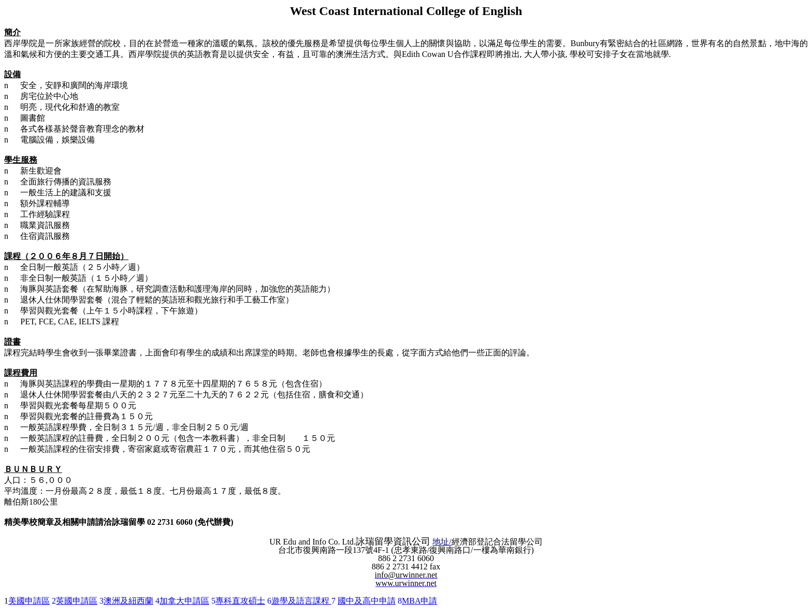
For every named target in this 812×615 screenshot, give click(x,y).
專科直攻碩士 (240, 600)
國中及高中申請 (367, 600)
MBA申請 (419, 600)
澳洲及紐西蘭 (128, 600)
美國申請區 (29, 600)
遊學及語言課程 (301, 600)
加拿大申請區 (184, 600)
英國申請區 (76, 600)
